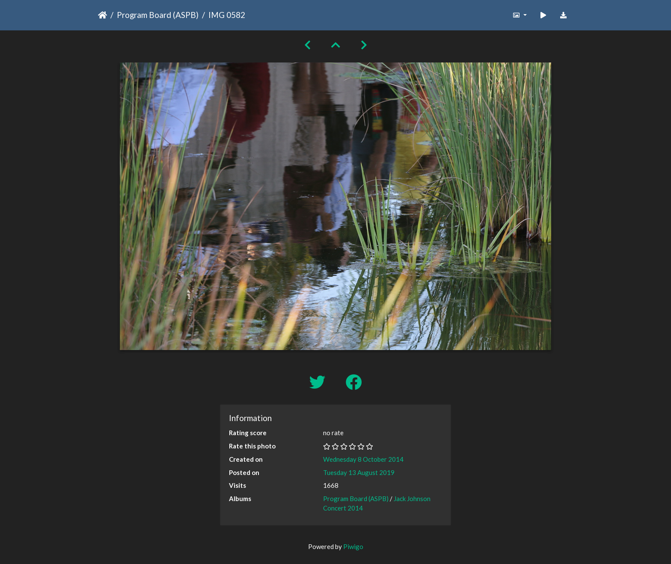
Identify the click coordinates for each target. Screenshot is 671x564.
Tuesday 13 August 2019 (359, 472)
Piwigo (353, 546)
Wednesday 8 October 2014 (363, 459)
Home (102, 15)
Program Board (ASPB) (158, 15)
